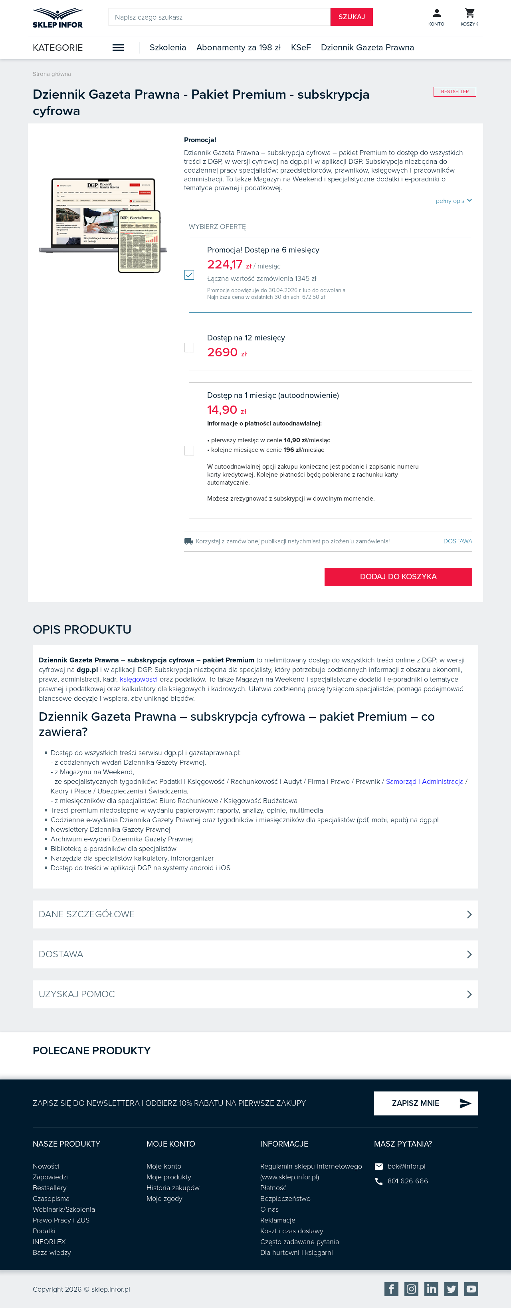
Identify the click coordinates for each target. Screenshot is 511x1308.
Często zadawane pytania (299, 1241)
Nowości (46, 1166)
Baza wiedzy (52, 1252)
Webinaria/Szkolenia (64, 1209)
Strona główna (52, 74)
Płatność (273, 1187)
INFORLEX (49, 1241)
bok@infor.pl (407, 1166)
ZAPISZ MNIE (432, 1103)
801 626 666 (408, 1181)
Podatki (44, 1230)
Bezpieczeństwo (285, 1198)
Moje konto (164, 1166)
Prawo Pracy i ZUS (61, 1220)
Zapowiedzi (50, 1177)
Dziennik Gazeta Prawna (367, 47)
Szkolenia (168, 47)
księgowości (139, 679)
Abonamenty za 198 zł (238, 47)
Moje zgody (164, 1198)
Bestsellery (50, 1187)
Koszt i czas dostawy (291, 1230)
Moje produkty (169, 1177)
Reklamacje (277, 1220)
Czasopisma (51, 1198)
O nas (269, 1209)
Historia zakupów (173, 1187)
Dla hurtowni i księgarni (296, 1252)
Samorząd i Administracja (424, 781)
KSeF (301, 47)
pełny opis (454, 200)
